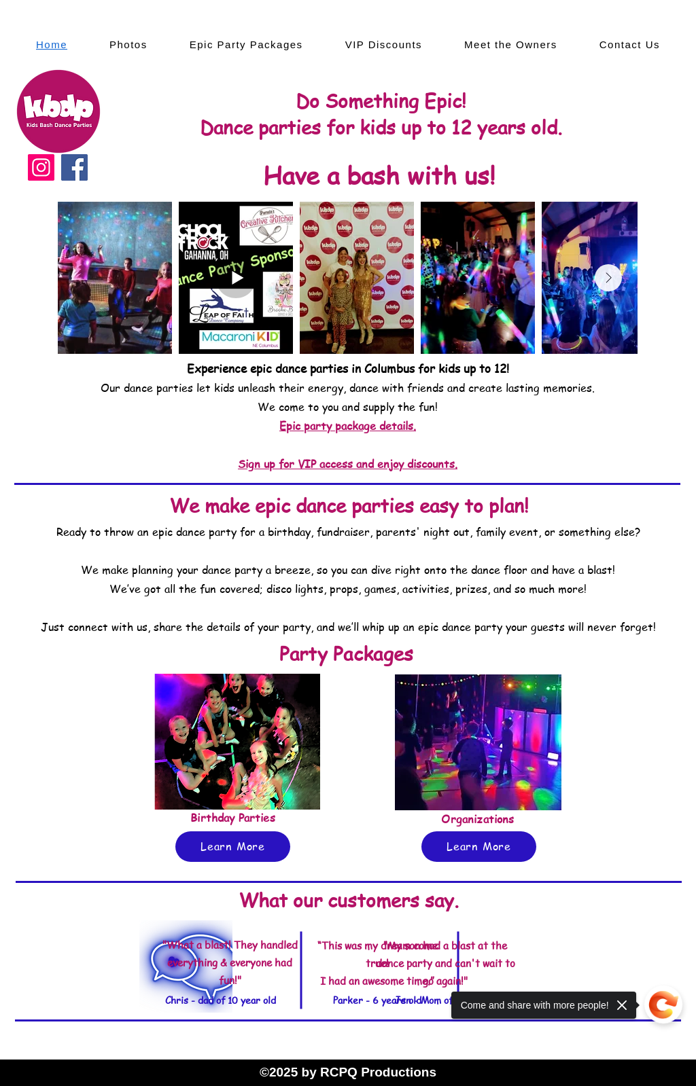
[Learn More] (232, 846)
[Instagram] (41, 167)
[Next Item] (608, 277)
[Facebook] (74, 167)
